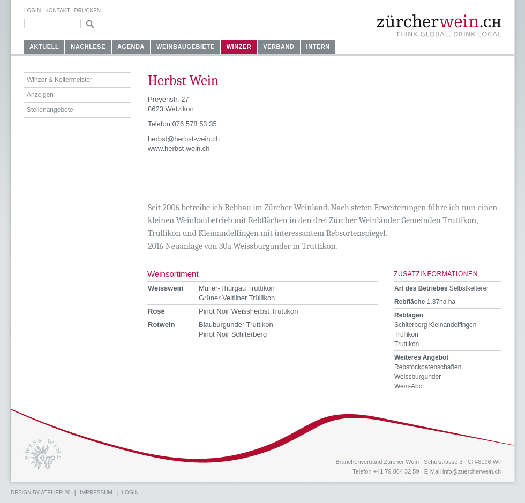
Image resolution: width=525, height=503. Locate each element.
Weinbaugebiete (185, 46)
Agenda (131, 46)
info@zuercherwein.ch (471, 471)
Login (32, 10)
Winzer (239, 46)
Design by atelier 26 (40, 493)
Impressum (96, 493)
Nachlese (88, 46)
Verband (278, 46)
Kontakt (57, 10)
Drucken (87, 10)
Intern (318, 46)
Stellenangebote (50, 109)
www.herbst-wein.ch (179, 148)
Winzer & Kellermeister (59, 79)
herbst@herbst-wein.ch (184, 139)
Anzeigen (40, 94)
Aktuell (44, 46)
